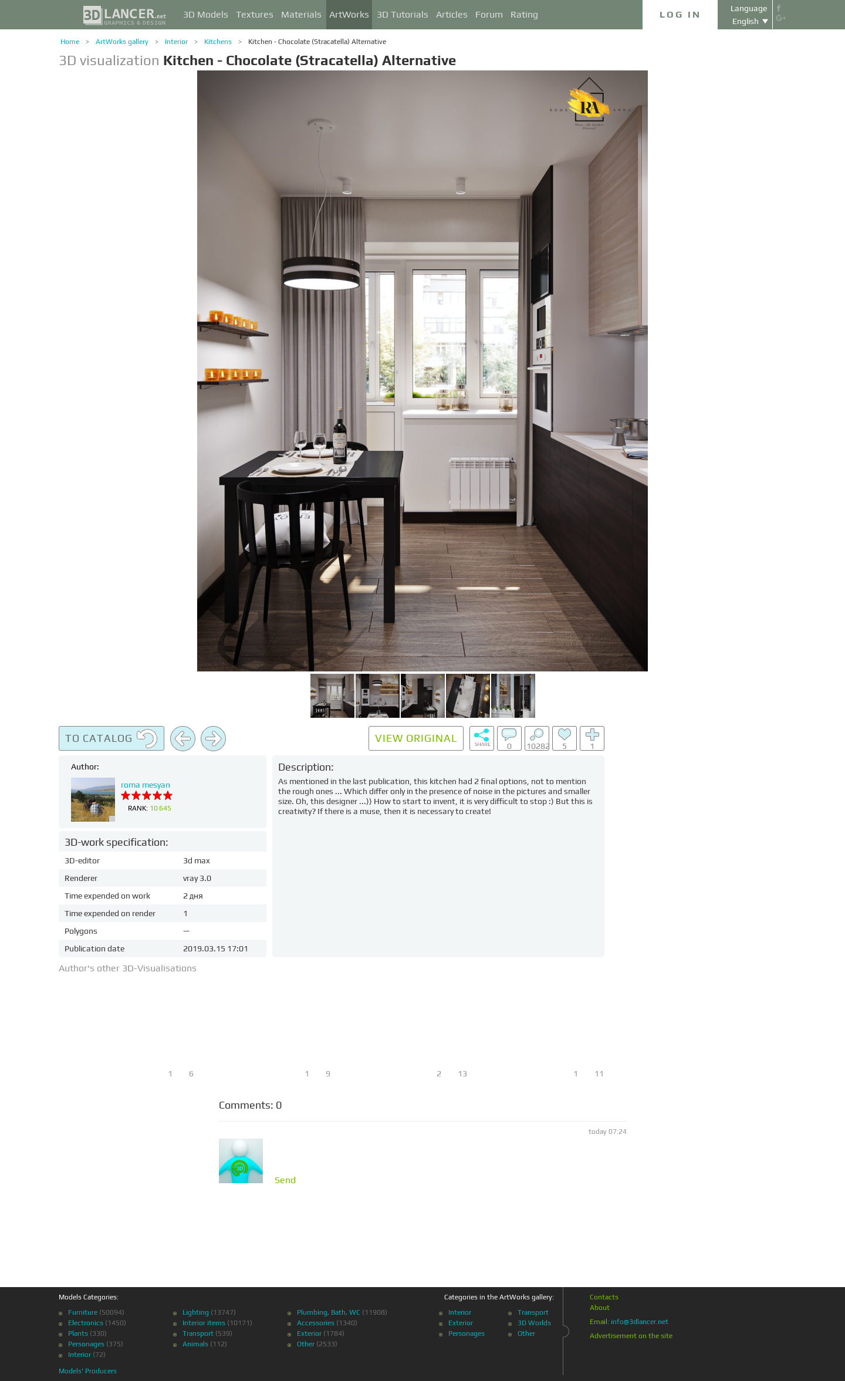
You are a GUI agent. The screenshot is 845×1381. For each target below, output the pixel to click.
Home (69, 42)
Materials (301, 14)
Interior (176, 42)
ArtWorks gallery (122, 42)
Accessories (315, 1323)
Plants (78, 1333)
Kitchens (218, 42)
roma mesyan (145, 784)
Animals (195, 1344)
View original (416, 738)
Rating (524, 14)
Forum (489, 14)
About (600, 1308)
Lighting (195, 1312)
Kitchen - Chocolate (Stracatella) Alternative (317, 42)
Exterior (309, 1333)
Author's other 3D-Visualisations (128, 968)
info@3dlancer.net (639, 1322)
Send (285, 1180)
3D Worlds (534, 1323)
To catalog (111, 739)
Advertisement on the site (631, 1336)
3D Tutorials (402, 14)
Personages (86, 1344)
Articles (452, 14)
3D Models (205, 14)
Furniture (82, 1312)
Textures (254, 14)
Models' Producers (88, 1371)
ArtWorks (349, 14)
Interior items (203, 1323)
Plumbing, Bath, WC (328, 1312)
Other (306, 1344)
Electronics (85, 1323)
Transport (198, 1333)
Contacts (604, 1297)
